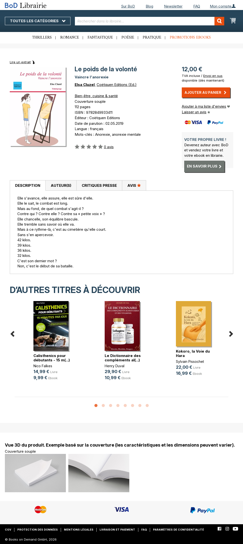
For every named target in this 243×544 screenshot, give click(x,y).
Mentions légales (78, 529)
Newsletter (173, 6)
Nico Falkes (42, 366)
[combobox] (149, 21)
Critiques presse (99, 185)
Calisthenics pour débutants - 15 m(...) (51, 357)
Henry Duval (114, 366)
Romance (69, 37)
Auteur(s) (61, 185)
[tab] (27, 185)
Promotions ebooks (190, 37)
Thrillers (42, 37)
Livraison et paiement (117, 529)
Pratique (152, 37)
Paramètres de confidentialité (178, 529)
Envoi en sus (213, 76)
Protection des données (37, 529)
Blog (149, 6)
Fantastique (100, 37)
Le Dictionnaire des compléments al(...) (123, 357)
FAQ (196, 6)
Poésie (128, 37)
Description (27, 185)
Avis (134, 185)
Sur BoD (128, 6)
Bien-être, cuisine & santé (96, 96)
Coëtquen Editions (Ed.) (117, 84)
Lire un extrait (20, 62)
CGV (8, 529)
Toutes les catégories (37, 21)
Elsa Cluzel (85, 84)
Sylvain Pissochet (190, 361)
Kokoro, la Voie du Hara (193, 353)
